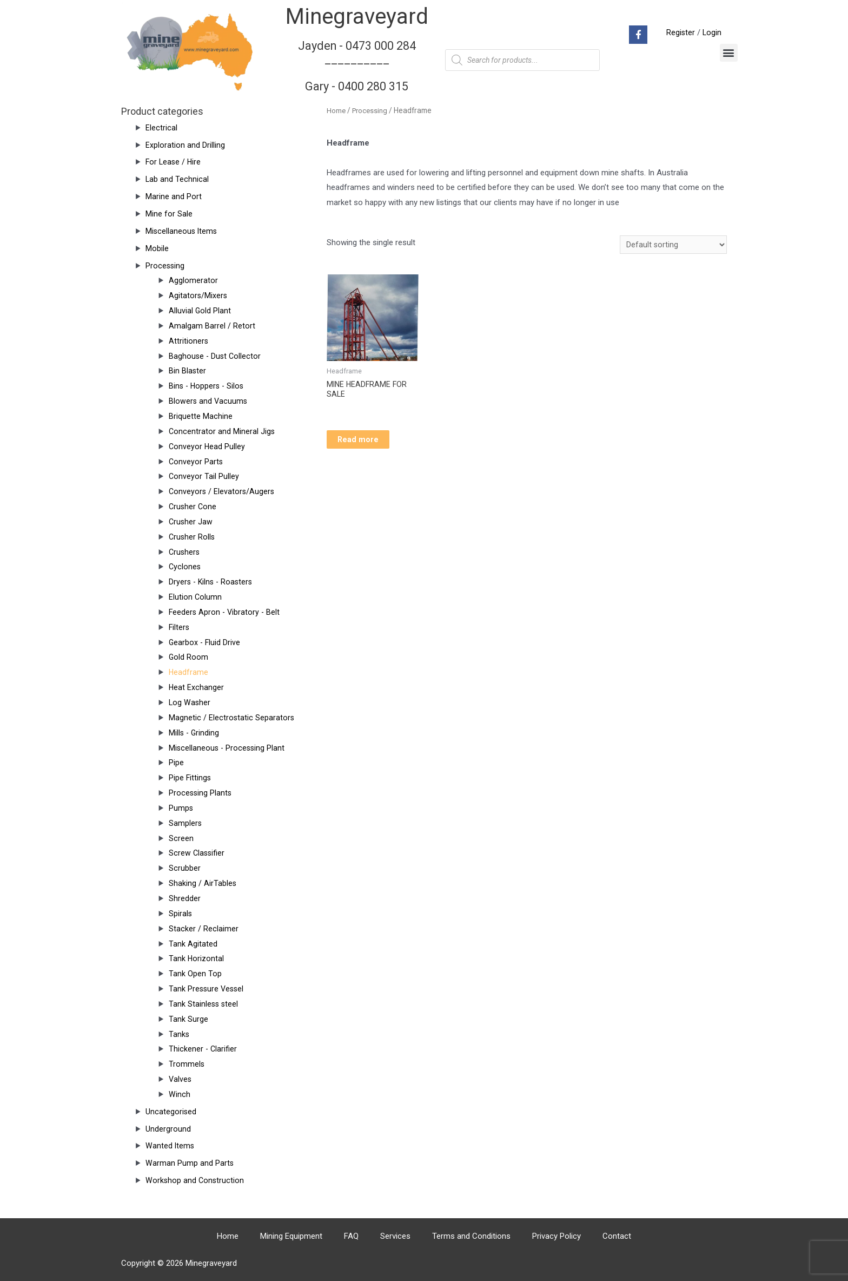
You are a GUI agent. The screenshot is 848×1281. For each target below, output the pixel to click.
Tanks (179, 1034)
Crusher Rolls (192, 537)
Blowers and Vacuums (209, 401)
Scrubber (185, 868)
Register (679, 32)
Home (336, 110)
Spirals (181, 913)
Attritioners (189, 341)
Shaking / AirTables (203, 883)
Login (711, 32)
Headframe (189, 672)
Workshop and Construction (195, 1180)
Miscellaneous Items (182, 231)
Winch (179, 1094)
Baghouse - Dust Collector (216, 356)
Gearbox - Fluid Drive (205, 642)
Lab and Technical (177, 179)
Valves (181, 1079)
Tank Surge (188, 1019)
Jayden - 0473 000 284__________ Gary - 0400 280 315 (357, 65)
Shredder (185, 898)
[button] (729, 53)
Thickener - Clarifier (203, 1049)
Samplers (185, 823)
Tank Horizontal (196, 958)
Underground (168, 1129)
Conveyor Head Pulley (207, 446)
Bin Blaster (188, 371)
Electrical (161, 128)
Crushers (185, 552)
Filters (179, 627)
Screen (181, 838)
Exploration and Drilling (185, 145)
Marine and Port (173, 196)
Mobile (157, 248)
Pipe (176, 762)
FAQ (351, 1236)
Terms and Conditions (471, 1236)
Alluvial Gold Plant (200, 311)
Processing (165, 266)
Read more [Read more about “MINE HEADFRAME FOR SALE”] (369, 443)
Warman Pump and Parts (189, 1163)
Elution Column (195, 597)
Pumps (181, 808)
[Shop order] (673, 245)
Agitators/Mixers (198, 295)
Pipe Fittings (190, 778)
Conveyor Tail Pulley (204, 476)
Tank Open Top (195, 973)
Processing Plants (201, 793)
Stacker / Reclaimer (204, 929)
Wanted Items (170, 1146)
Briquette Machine (201, 416)
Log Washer (190, 702)
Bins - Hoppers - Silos (208, 386)
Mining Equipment (291, 1236)
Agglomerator (193, 280)
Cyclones (185, 566)
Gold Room (189, 657)
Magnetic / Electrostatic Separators (232, 717)
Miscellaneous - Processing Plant (228, 748)
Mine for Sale (169, 214)
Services (395, 1236)
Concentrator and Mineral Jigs (222, 431)
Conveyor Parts (196, 462)
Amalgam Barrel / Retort (212, 326)
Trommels (187, 1064)
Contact (616, 1236)
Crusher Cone (193, 506)
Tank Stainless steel (204, 1004)
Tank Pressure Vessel (207, 989)
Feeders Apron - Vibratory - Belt (225, 612)
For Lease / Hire (174, 162)
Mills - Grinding (195, 733)
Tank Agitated (193, 944)
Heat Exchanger (196, 687)
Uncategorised (171, 1111)
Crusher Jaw (191, 522)
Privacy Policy (556, 1236)
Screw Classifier (197, 853)
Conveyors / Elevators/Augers (222, 491)
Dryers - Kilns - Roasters (212, 582)
